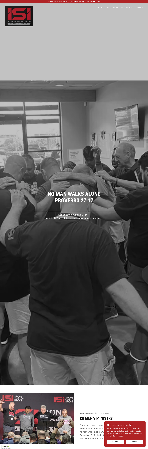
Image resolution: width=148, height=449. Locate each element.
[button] (140, 7)
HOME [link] (101, 7)
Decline (115, 443)
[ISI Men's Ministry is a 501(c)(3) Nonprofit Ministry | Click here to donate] (74, 1)
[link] (19, 7)
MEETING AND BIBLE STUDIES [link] (120, 7)
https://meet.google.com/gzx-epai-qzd (83, 218)
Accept (134, 443)
